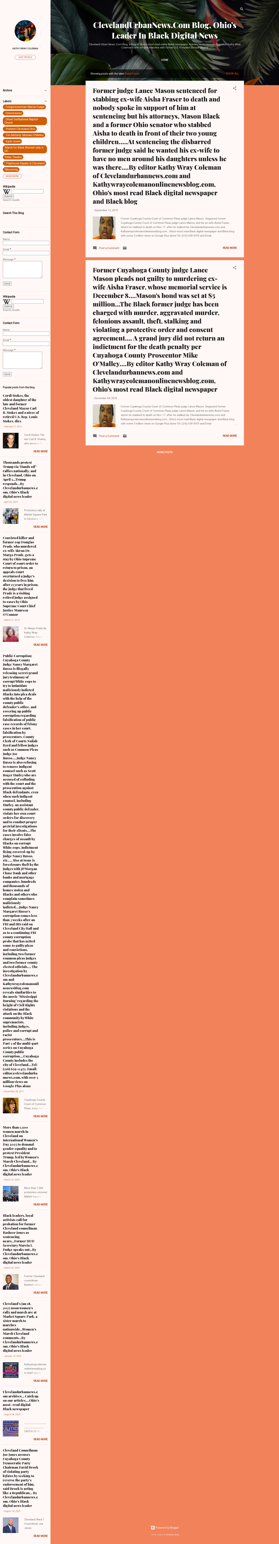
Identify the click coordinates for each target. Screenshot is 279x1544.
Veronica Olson (172, 1535)
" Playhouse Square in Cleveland (24, 163)
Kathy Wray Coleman (25, 48)
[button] (235, 89)
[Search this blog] (25, 220)
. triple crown (12, 141)
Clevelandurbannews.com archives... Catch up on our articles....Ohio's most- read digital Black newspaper (21, 1400)
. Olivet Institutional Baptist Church (21, 121)
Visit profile (25, 57)
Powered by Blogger (165, 1527)
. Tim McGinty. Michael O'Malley (24, 135)
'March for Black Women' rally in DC (24, 149)
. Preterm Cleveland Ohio (19, 129)
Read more (230, 247)
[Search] (242, 9)
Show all (232, 73)
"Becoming (11, 169)
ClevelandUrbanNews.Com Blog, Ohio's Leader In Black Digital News (164, 30)
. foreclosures (13, 113)
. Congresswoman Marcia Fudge (24, 107)
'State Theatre (13, 157)
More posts (165, 452)
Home (164, 60)
